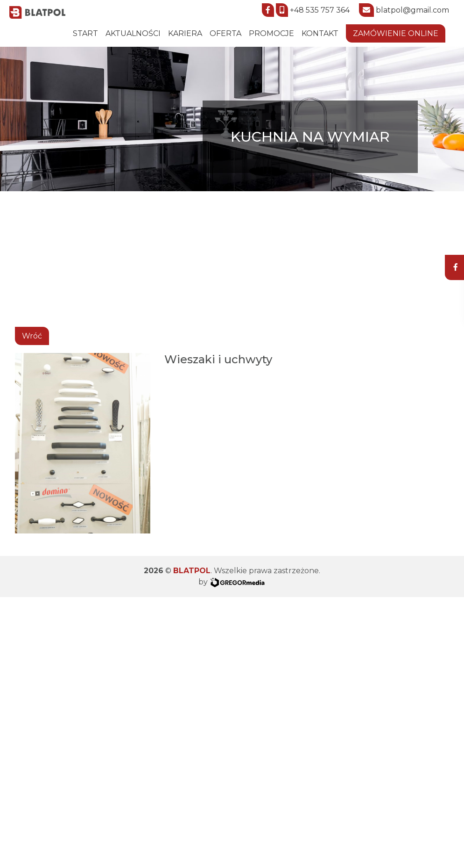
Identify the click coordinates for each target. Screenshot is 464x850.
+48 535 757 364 (320, 10)
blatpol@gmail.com (412, 10)
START (85, 33)
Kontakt (320, 33)
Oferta (225, 33)
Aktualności (133, 33)
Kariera (185, 33)
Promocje (271, 33)
